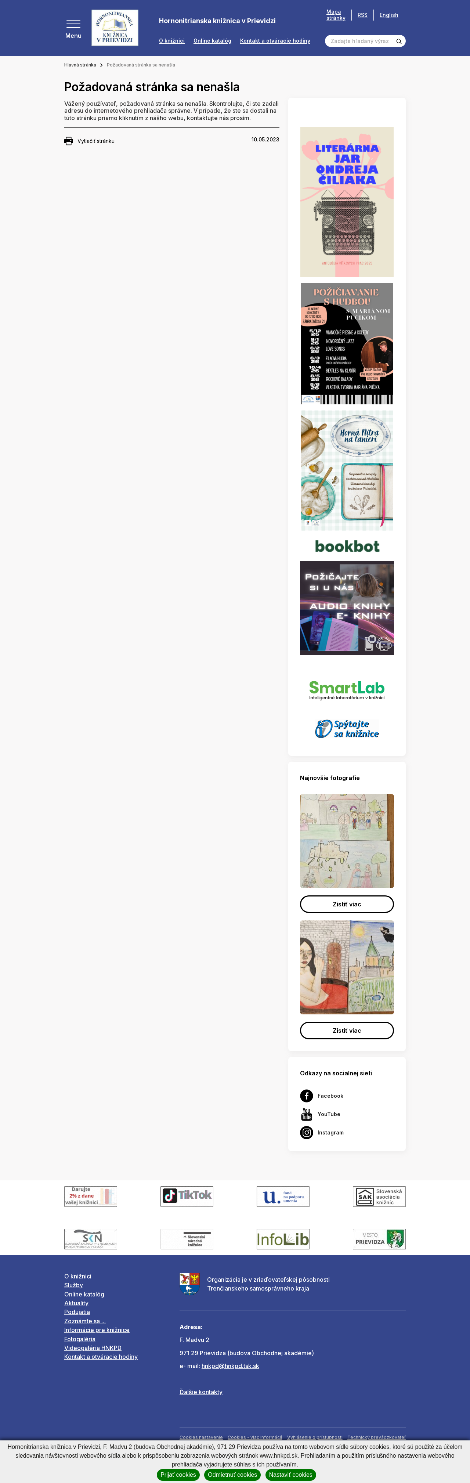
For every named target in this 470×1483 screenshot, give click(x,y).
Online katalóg (212, 41)
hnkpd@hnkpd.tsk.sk (230, 1366)
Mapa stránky (336, 15)
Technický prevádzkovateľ (376, 1437)
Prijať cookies (178, 1475)
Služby (73, 1285)
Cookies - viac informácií (255, 1437)
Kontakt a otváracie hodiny (275, 41)
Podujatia (77, 1312)
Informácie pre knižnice (97, 1330)
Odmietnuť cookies (232, 1475)
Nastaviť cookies (290, 1475)
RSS (363, 15)
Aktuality (76, 1303)
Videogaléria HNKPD (93, 1348)
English (389, 15)
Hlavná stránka (80, 65)
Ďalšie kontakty (201, 1392)
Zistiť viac (347, 904)
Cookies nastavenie (201, 1437)
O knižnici (172, 41)
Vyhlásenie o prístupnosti (315, 1437)
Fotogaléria (79, 1339)
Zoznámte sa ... (85, 1321)
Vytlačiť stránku (89, 141)
